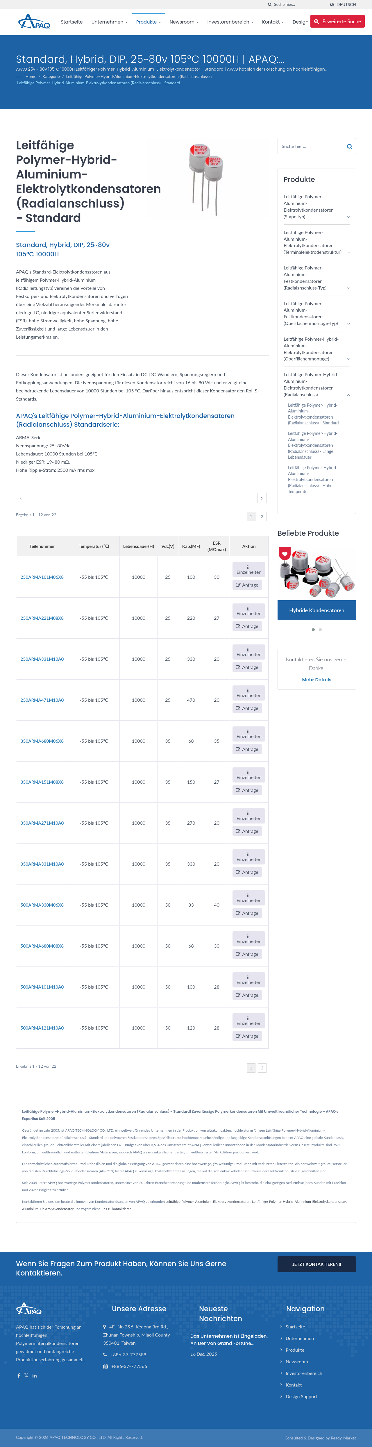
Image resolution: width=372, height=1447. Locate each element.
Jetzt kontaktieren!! (316, 1264)
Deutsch (346, 4)
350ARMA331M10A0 (42, 864)
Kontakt (273, 22)
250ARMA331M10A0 (42, 659)
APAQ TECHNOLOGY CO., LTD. (77, 1437)
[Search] (300, 4)
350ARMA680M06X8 (42, 741)
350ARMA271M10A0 (42, 823)
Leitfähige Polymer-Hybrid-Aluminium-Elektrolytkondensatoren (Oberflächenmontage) (311, 349)
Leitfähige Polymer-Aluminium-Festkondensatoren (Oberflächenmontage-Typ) (311, 313)
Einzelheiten (249, 570)
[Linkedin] (35, 1375)
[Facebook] (18, 1375)
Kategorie (51, 76)
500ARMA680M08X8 (42, 945)
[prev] (20, 498)
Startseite (72, 22)
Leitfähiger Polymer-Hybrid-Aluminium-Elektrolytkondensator (299, 1201)
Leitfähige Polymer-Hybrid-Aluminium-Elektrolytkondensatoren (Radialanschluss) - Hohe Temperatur (312, 479)
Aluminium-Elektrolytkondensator (48, 1209)
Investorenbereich (230, 22)
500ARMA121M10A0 (42, 1027)
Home (31, 76)
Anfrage (247, 584)
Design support (301, 1396)
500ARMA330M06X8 (42, 904)
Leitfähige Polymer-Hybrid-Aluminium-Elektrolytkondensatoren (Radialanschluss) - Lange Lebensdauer (312, 445)
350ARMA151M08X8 (42, 782)
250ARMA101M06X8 (42, 577)
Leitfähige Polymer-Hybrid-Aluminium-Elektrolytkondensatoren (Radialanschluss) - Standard (98, 82)
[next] (262, 498)
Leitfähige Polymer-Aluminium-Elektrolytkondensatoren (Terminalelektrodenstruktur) (312, 242)
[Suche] (269, 4)
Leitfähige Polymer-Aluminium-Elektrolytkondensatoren (208, 1201)
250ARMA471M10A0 (42, 700)
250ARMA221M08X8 (42, 618)
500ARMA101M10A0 (42, 986)
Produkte (148, 22)
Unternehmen (110, 22)
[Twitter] (26, 1375)
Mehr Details (316, 680)
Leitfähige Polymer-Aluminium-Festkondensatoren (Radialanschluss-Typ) (305, 277)
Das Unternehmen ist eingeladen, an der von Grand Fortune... (229, 1340)
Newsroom (184, 22)
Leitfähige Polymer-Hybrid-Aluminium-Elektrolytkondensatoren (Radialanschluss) (138, 76)
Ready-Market (343, 1437)
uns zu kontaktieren (117, 1209)
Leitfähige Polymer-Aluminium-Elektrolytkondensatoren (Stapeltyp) (309, 206)
